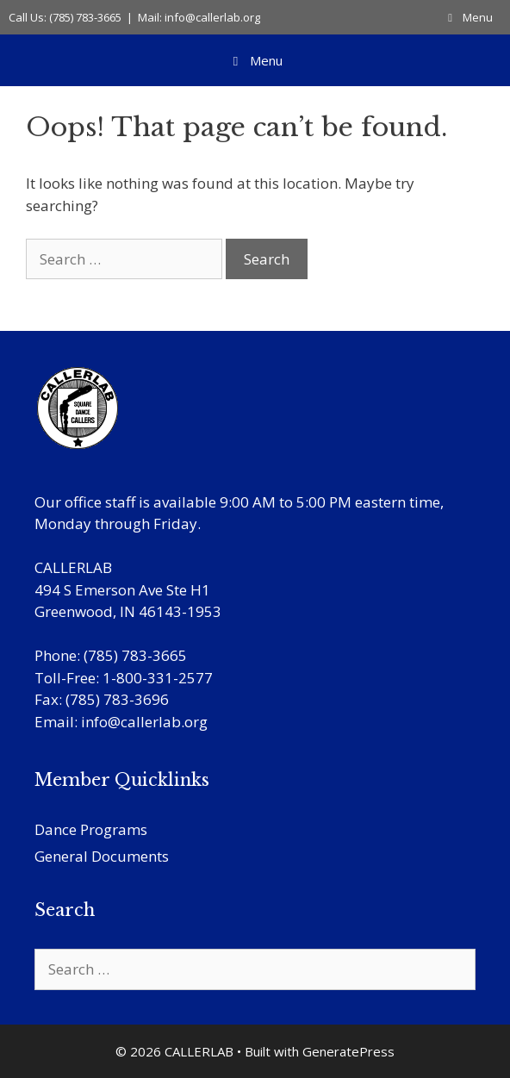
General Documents (101, 856)
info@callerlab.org (144, 722)
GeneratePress (348, 1051)
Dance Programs (90, 829)
